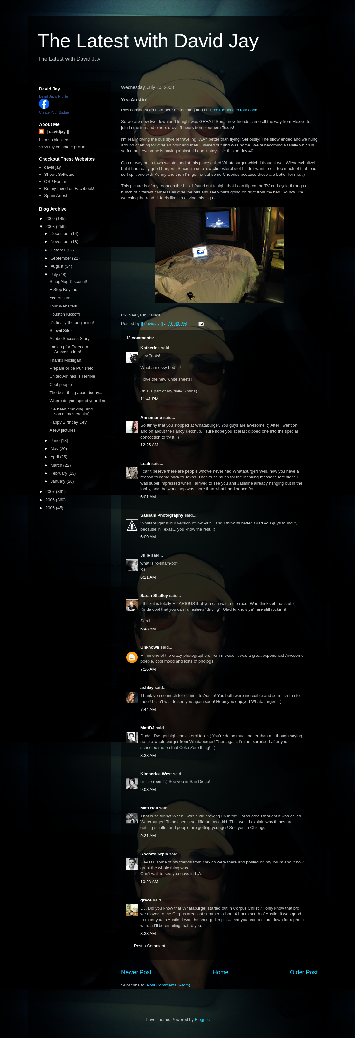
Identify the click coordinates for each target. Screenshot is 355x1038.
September (61, 258)
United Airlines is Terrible (72, 376)
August (58, 266)
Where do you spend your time (77, 400)
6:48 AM (148, 629)
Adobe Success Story (69, 338)
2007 (50, 491)
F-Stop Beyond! (63, 289)
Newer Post (136, 972)
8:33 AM (148, 933)
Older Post (304, 972)
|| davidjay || (57, 131)
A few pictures (62, 430)
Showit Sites (60, 330)
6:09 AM (148, 536)
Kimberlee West (156, 773)
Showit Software (59, 174)
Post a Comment (149, 945)
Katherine (150, 347)
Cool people (60, 384)
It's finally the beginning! (71, 322)
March (57, 465)
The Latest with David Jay (148, 41)
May (55, 448)
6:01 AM (148, 497)
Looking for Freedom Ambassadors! (68, 349)
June (56, 440)
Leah (145, 463)
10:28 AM (149, 881)
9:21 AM (148, 835)
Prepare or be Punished (71, 368)
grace (146, 900)
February (60, 473)
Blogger (202, 1019)
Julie (145, 555)
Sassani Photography (161, 515)
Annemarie (151, 417)
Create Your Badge (54, 112)
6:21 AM (148, 577)
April (55, 456)
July (55, 274)
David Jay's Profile (53, 96)
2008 (50, 226)
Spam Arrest (55, 195)
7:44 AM (148, 709)
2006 (50, 499)
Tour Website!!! (63, 306)
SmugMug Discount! (68, 281)
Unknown (149, 647)
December (61, 233)
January (59, 481)
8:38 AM (148, 755)
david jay (52, 167)
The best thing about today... (75, 392)
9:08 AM (148, 789)
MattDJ (147, 727)
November (61, 241)
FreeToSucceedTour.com (233, 110)
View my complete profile (62, 147)
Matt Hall (149, 808)
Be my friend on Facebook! (69, 188)
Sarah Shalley (154, 595)
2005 (50, 507)
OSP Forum (55, 181)
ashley (146, 687)
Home (221, 972)
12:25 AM (149, 444)
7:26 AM (148, 669)
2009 (50, 218)
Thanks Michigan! (65, 360)
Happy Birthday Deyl (68, 422)
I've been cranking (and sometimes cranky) (71, 412)
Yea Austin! (59, 298)
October (59, 250)
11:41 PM (149, 398)
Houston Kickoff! (64, 314)
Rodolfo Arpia (154, 854)
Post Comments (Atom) (168, 985)
